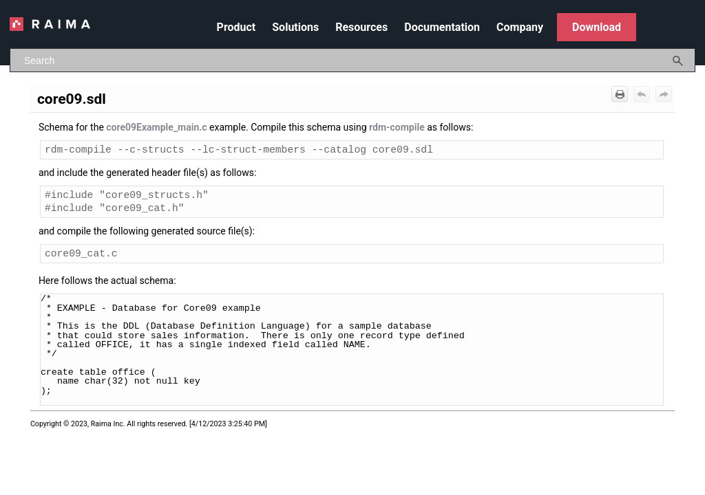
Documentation (442, 27)
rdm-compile (397, 127)
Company (519, 27)
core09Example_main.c (156, 127)
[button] (678, 60)
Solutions (295, 27)
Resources (361, 27)
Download (596, 27)
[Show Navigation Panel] (687, 24)
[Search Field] (352, 60)
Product (236, 27)
